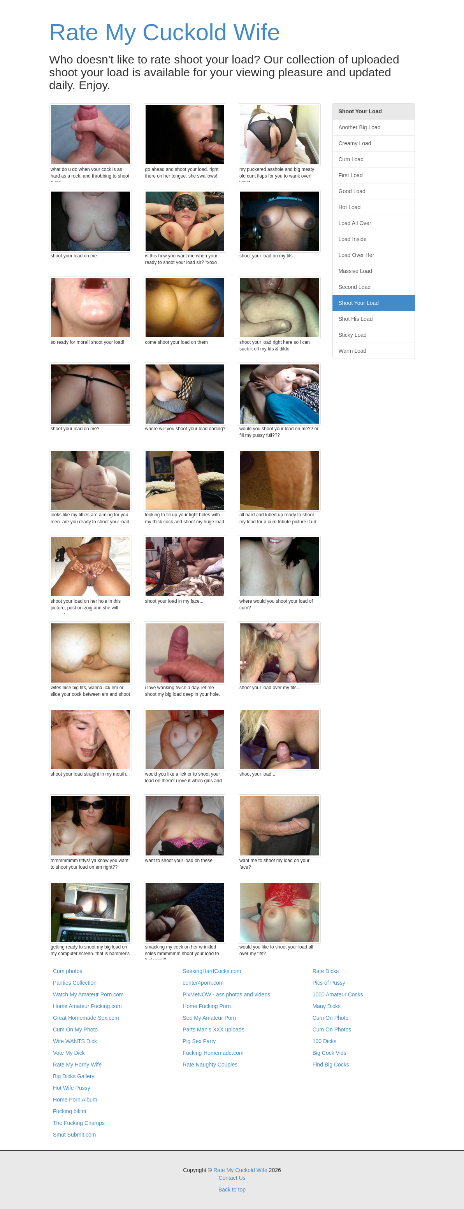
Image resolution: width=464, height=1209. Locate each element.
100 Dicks (324, 1041)
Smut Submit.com (74, 1135)
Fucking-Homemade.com (213, 1053)
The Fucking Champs (79, 1123)
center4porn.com (203, 983)
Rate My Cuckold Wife (164, 32)
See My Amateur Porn (209, 1018)
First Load (351, 175)
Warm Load (353, 351)
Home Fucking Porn (207, 1006)
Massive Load (355, 271)
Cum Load (351, 159)
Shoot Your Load (359, 303)
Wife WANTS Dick (75, 1041)
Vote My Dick (69, 1053)
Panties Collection (75, 983)
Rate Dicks (326, 971)
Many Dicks (327, 1006)
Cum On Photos (332, 1029)
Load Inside (353, 239)
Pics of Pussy (329, 983)
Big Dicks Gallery (74, 1076)
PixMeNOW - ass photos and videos (226, 994)
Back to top (232, 1189)
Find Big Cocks (331, 1064)
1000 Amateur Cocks (338, 994)
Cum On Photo (331, 1018)
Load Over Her (356, 255)
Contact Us (231, 1178)
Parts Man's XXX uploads (213, 1029)
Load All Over (355, 223)
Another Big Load (360, 127)
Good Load (352, 191)
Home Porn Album (75, 1099)
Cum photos (67, 971)
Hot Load (350, 207)
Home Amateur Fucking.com (87, 1006)
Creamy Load (355, 143)
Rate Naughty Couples (210, 1064)
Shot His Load (356, 319)
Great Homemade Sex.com (86, 1018)
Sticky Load (353, 335)
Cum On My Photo (75, 1029)
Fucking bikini (69, 1111)
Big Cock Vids (329, 1053)
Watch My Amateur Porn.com (88, 994)
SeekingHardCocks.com (212, 971)
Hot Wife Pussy (71, 1088)
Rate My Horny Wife (77, 1064)
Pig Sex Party (199, 1041)
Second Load (355, 287)
